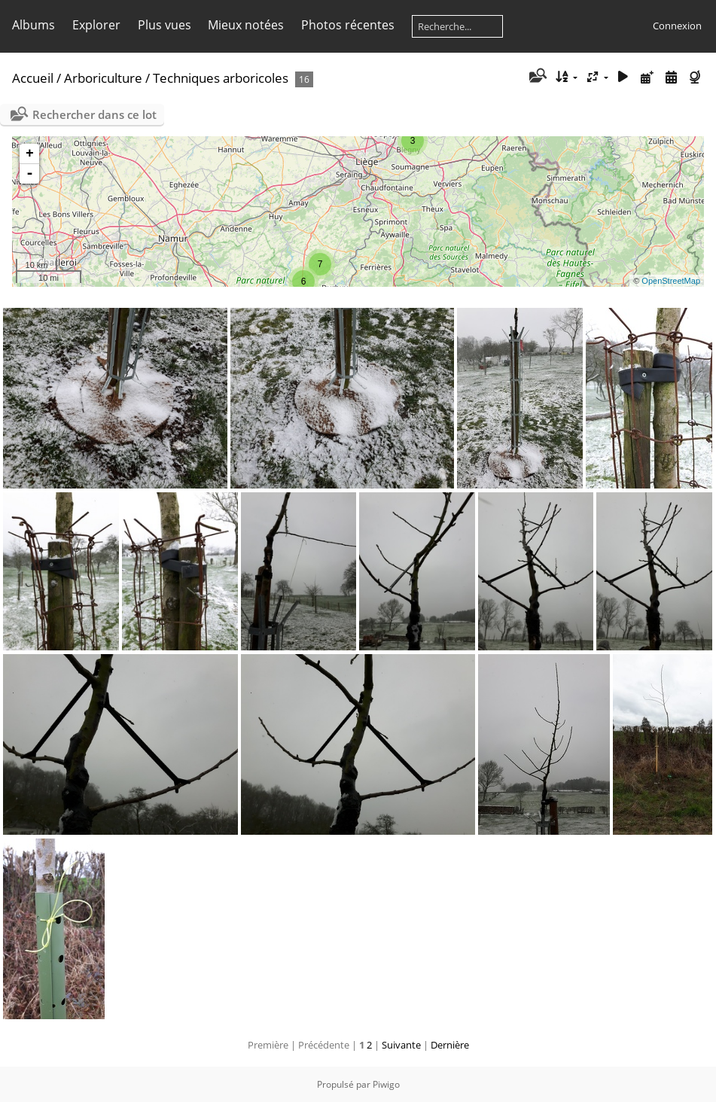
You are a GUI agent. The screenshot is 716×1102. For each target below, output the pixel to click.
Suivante (401, 1045)
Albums (33, 25)
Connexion (677, 25)
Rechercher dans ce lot (94, 114)
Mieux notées (246, 25)
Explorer (96, 25)
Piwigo (386, 1084)
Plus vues (164, 25)
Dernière (450, 1045)
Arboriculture (103, 78)
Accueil (32, 78)
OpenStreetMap (670, 280)
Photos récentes (348, 25)
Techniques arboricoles (220, 78)
